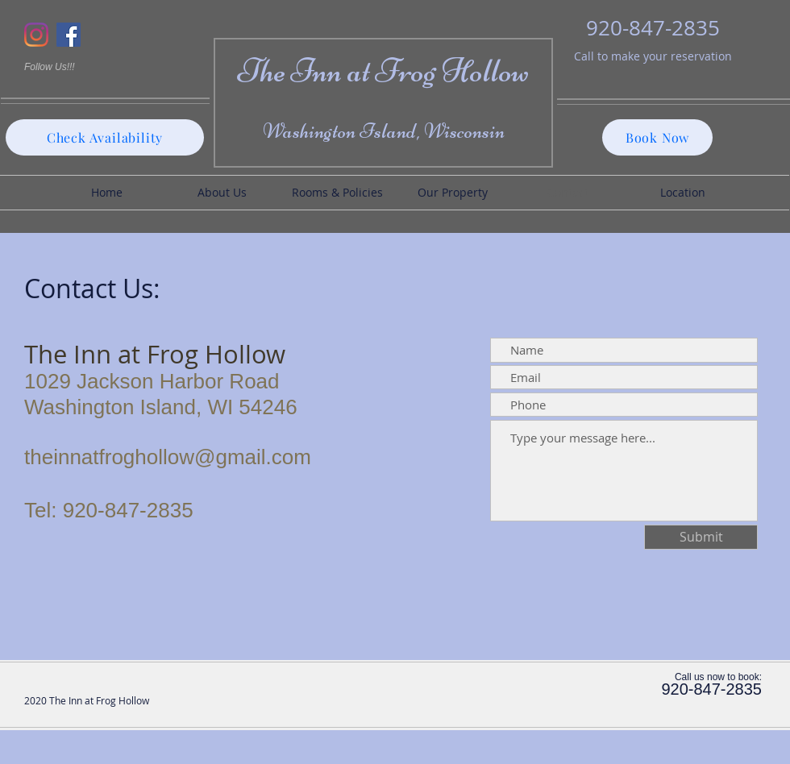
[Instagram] (36, 35)
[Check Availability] (105, 137)
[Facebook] (68, 35)
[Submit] (701, 537)
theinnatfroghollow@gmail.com (167, 457)
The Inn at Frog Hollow (384, 70)
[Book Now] (657, 137)
